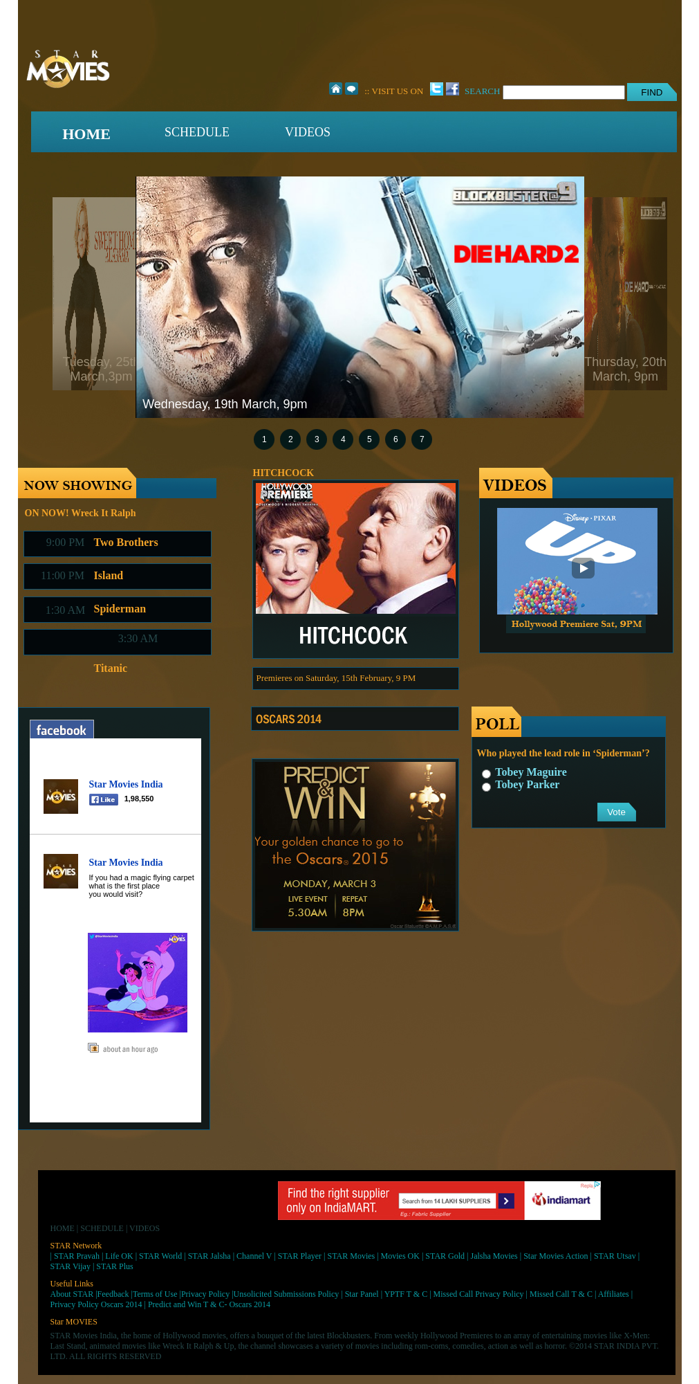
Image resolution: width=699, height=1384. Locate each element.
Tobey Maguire (524, 772)
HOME (86, 134)
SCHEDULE (197, 132)
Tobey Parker (521, 784)
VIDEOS (307, 132)
